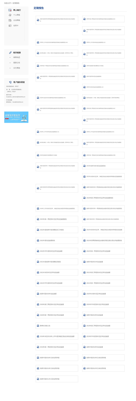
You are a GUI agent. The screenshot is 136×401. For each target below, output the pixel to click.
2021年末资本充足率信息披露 (49, 272)
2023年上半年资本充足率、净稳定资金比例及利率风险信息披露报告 (57, 208)
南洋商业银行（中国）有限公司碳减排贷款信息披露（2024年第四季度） (103, 97)
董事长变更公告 (45, 326)
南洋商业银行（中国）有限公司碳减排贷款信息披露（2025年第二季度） (57, 53)
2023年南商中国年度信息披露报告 (96, 166)
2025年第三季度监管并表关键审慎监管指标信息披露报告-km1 (101, 19)
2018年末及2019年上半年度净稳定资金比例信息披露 (57, 336)
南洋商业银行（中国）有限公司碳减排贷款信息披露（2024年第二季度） (57, 142)
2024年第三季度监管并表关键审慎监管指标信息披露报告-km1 (101, 108)
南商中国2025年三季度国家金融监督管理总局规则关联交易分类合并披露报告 (104, 30)
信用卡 (13, 25)
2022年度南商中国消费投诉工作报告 (52, 230)
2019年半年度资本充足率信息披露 (98, 336)
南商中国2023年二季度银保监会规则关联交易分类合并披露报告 (103, 219)
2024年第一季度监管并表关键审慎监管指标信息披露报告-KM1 (101, 155)
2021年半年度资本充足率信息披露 (51, 283)
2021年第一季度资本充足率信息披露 (98, 283)
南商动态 (14, 57)
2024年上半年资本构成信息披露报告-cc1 (49, 131)
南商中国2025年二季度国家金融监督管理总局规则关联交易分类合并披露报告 (104, 54)
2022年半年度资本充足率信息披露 (51, 251)
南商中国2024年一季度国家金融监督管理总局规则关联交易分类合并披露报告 (57, 166)
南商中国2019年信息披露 (95, 315)
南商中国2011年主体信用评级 (49, 379)
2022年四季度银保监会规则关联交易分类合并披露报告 (104, 240)
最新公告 (14, 62)
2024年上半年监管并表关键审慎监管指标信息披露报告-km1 (100, 131)
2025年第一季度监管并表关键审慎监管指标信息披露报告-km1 (54, 65)
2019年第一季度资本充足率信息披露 (52, 347)
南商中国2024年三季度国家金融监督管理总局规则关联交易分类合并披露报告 (104, 120)
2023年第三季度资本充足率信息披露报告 (100, 198)
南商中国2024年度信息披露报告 (94, 76)
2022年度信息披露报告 (47, 240)
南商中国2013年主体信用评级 (49, 368)
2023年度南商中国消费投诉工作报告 (48, 155)
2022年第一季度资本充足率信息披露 (98, 251)
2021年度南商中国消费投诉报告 (50, 262)
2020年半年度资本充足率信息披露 (98, 304)
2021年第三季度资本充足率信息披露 (98, 272)
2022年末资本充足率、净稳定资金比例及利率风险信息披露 (104, 230)
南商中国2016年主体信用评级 (49, 357)
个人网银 (14, 15)
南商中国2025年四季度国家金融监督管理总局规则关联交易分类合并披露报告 (57, 20)
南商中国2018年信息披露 (95, 347)
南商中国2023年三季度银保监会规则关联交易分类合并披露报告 (104, 187)
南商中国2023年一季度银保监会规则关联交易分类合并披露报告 (104, 208)
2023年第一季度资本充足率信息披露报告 (53, 219)
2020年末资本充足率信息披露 (96, 294)
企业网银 (14, 20)
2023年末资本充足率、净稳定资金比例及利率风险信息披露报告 (104, 176)
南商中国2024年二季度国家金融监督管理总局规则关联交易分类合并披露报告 (104, 143)
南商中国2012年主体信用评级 (96, 368)
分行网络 (14, 68)
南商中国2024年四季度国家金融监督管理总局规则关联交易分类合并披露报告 (57, 109)
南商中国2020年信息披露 (48, 294)
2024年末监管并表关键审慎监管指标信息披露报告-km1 (53, 97)
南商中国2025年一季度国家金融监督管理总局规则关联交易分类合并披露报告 (57, 77)
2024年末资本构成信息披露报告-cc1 (95, 87)
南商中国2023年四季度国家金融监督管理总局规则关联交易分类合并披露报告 (57, 188)
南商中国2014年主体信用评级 (96, 357)
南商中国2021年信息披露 (95, 262)
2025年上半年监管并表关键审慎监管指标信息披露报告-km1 (54, 42)
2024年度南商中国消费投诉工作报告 (95, 65)
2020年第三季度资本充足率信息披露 (52, 304)
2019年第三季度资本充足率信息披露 (98, 326)
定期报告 (39, 8)
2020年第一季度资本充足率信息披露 (52, 315)
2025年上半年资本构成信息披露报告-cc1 (96, 42)
